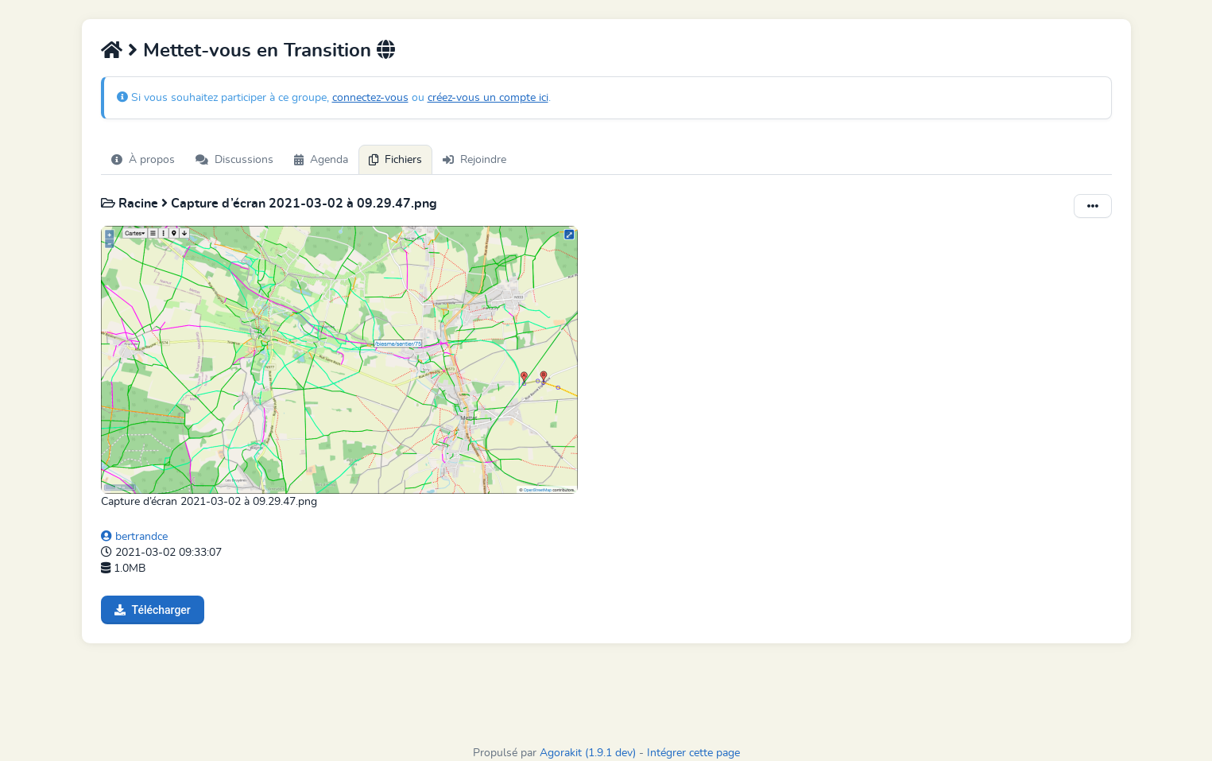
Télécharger (152, 610)
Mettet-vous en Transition (260, 50)
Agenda (321, 159)
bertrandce (134, 536)
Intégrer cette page (693, 753)
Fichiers (395, 159)
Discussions (234, 159)
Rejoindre (474, 159)
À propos (143, 159)
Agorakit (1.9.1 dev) (588, 753)
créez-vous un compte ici (488, 97)
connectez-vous (370, 97)
